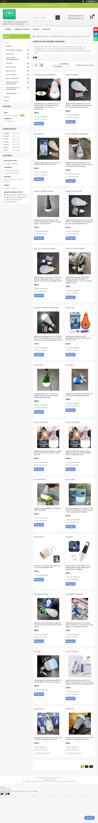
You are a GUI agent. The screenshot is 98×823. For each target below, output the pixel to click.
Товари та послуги (21, 29)
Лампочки (62, 36)
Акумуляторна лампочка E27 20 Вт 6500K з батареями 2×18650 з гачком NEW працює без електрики (79, 164)
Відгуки (6, 101)
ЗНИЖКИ (9, 46)
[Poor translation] (7, 793)
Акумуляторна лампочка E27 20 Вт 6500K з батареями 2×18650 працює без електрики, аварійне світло (79, 105)
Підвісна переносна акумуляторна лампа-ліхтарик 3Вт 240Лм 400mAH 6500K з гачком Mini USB (78, 452)
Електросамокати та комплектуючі (13, 88)
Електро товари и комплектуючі (12, 83)
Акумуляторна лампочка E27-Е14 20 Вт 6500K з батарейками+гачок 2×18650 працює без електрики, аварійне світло (48, 338)
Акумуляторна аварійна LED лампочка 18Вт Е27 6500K (47, 509)
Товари (6, 42)
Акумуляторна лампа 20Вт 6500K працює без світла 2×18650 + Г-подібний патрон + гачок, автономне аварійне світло (79, 279)
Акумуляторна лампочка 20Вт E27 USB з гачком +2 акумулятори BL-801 (48, 738)
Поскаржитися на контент (50, 781)
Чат (89, 818)
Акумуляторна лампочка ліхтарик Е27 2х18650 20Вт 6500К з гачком (47, 163)
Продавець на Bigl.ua (49, 779)
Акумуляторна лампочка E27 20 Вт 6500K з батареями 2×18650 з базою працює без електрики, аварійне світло (80, 682)
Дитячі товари (11, 67)
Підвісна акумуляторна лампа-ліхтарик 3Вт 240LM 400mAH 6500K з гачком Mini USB (48, 452)
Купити (40, 124)
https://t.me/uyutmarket (14, 200)
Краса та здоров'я (12, 78)
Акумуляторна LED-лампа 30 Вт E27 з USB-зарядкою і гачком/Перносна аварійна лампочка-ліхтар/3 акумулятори (47, 106)
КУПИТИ (62, 5)
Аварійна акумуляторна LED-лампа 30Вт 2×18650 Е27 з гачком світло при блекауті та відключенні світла (79, 624)
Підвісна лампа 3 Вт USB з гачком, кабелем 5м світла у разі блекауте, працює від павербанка (46, 395)
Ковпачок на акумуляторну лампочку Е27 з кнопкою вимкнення (47, 566)
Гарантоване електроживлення (12, 58)
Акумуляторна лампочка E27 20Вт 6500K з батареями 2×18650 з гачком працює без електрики (47, 221)
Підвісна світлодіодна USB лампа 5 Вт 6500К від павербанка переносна (79, 394)
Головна (7, 29)
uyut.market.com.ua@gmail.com (16, 197)
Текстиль (9, 63)
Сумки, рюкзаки (11, 93)
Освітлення (54, 36)
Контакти (46, 29)
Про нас (36, 29)
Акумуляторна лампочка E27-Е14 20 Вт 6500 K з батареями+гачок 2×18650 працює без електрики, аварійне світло (48, 279)
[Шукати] (58, 17)
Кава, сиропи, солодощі (14, 50)
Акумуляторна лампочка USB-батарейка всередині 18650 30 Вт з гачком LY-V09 (78, 338)
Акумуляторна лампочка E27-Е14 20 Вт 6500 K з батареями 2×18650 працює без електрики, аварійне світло (80, 221)
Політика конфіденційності (68, 781)
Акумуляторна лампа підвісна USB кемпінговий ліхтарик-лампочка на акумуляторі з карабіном (78, 567)
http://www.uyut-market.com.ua (16, 195)
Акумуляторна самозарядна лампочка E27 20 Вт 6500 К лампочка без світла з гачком (48, 624)
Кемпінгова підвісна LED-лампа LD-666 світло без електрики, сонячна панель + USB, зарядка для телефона (79, 510)
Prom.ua (59, 778)
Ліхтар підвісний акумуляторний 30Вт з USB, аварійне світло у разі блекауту (48, 681)
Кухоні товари (11, 74)
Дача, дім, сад (10, 71)
